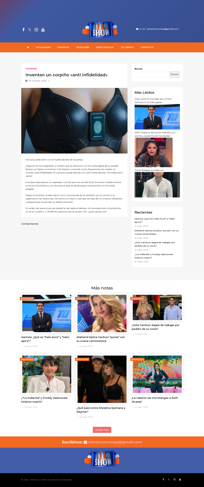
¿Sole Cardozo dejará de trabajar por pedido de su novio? (155, 244)
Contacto (147, 47)
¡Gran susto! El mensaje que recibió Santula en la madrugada (157, 113)
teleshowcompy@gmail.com (162, 29)
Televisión (82, 47)
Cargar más (102, 429)
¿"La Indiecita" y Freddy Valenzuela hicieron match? (154, 256)
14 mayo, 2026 (30, 346)
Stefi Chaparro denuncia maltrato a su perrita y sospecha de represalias (155, 149)
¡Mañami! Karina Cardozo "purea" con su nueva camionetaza (157, 232)
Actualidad (43, 47)
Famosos (63, 47)
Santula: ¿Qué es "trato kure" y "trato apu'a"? (155, 220)
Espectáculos (105, 47)
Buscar (139, 68)
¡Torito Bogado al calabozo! (157, 183)
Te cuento (127, 47)
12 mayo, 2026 (141, 334)
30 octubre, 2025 (37, 81)
